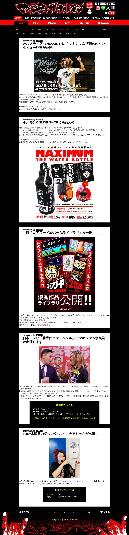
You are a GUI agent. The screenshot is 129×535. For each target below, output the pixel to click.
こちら (84, 142)
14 (89, 512)
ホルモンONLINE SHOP (35, 140)
